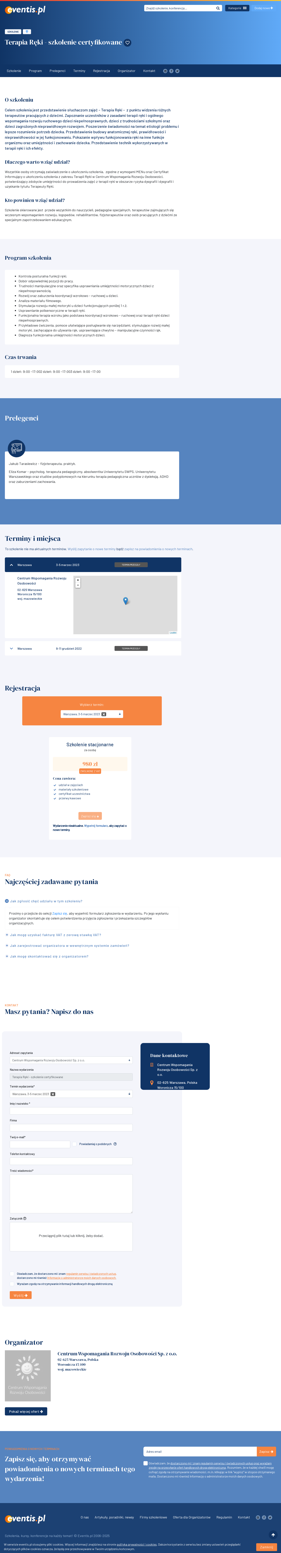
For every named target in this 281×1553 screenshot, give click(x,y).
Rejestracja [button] (101, 70)
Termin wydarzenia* (22, 1086)
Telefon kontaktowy (22, 1154)
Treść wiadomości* (22, 1170)
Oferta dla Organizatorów (192, 1517)
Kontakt (149, 70)
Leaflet (173, 633)
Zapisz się (59, 913)
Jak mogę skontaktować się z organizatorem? (49, 956)
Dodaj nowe (263, 8)
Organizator (126, 70)
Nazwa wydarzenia (22, 1069)
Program (35, 70)
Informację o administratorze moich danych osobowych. (81, 1277)
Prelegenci (57, 70)
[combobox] (92, 714)
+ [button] (78, 580)
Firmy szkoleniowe (153, 1517)
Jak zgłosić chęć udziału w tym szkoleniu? (46, 901)
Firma (13, 1120)
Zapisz (266, 1451)
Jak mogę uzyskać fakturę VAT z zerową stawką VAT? (55, 935)
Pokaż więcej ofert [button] (26, 1411)
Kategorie (237, 8)
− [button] (78, 585)
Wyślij (21, 1295)
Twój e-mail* (18, 1137)
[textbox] (90, 714)
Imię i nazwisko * (20, 1103)
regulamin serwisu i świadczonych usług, (91, 1273)
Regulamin (224, 1517)
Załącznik (16, 1218)
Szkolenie (13, 31)
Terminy (79, 70)
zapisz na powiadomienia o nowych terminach (158, 549)
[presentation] (39, 1262)
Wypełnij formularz (96, 825)
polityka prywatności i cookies (137, 1544)
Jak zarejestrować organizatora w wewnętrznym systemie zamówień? (69, 945)
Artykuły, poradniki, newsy (114, 1517)
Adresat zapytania (21, 1053)
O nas (85, 1517)
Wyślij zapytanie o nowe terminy (92, 549)
